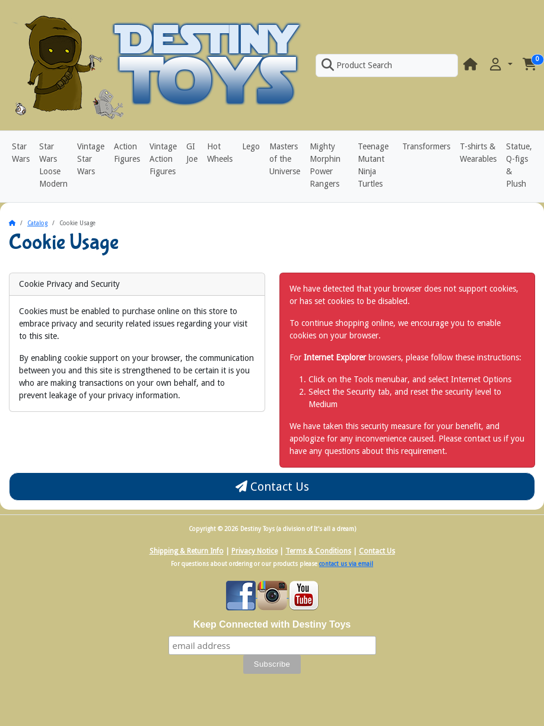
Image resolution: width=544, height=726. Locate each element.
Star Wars (21, 153)
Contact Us (272, 486)
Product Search (356, 65)
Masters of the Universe (284, 159)
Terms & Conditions (318, 551)
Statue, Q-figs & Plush (519, 165)
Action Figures (127, 153)
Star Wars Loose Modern (53, 165)
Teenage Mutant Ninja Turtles (373, 165)
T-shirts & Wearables (478, 153)
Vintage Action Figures (163, 159)
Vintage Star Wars (90, 159)
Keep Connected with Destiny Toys (272, 624)
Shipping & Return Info (186, 551)
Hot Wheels (220, 153)
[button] (500, 65)
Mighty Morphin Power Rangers (325, 165)
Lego (251, 146)
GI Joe (192, 153)
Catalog (37, 223)
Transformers (426, 146)
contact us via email (346, 564)
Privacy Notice (254, 551)
